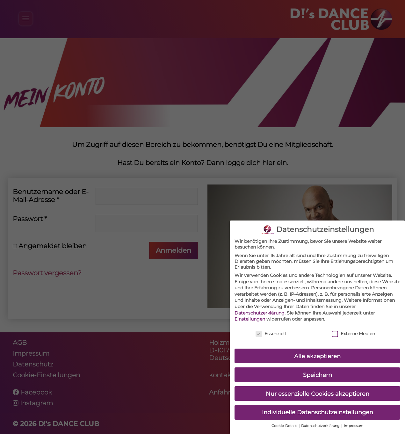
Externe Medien (353, 329)
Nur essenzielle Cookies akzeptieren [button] (317, 389)
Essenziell (271, 329)
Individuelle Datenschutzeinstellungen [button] (317, 408)
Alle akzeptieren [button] (317, 351)
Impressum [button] (354, 422)
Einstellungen (250, 315)
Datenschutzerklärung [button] (321, 422)
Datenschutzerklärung (260, 308)
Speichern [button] (317, 370)
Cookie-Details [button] (284, 422)
